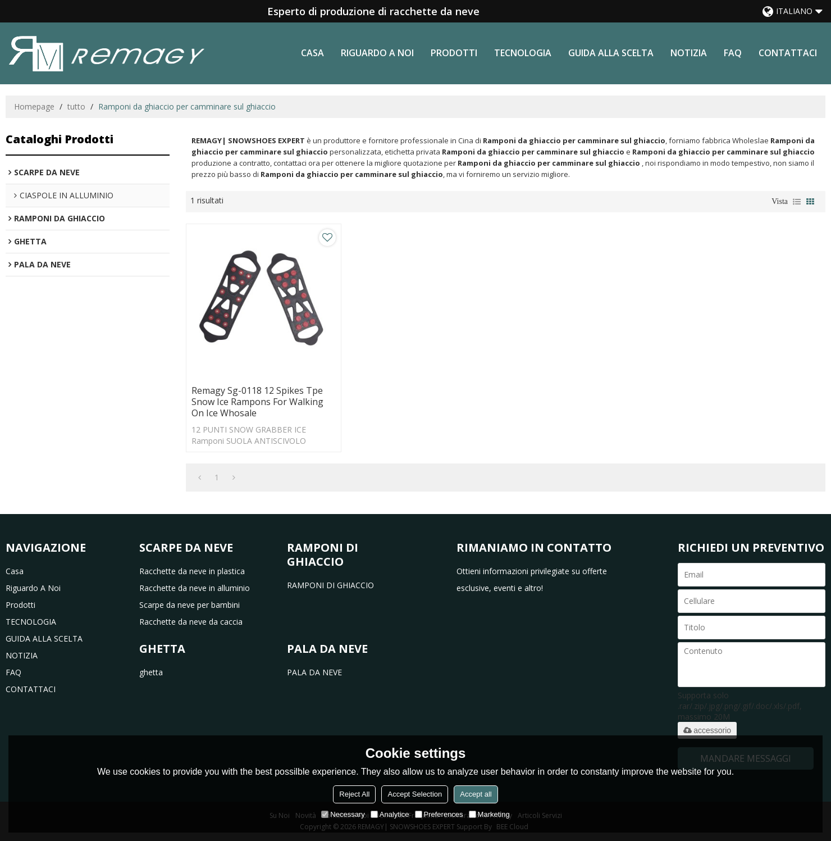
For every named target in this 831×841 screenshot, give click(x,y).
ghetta (151, 672)
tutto (76, 106)
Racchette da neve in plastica (192, 571)
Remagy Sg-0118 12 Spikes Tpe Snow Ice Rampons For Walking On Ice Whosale (257, 402)
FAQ (733, 53)
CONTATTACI (788, 53)
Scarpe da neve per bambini (189, 604)
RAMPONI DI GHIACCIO (330, 585)
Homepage (34, 106)
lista (796, 201)
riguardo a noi (377, 53)
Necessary (342, 814)
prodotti (454, 53)
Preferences (439, 814)
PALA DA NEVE (314, 672)
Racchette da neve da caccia (191, 621)
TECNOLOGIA (522, 53)
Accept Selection (414, 794)
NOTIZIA (688, 53)
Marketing (489, 814)
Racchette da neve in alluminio (194, 588)
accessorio (707, 730)
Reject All (354, 794)
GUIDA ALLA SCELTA (611, 53)
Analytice (390, 814)
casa (312, 53)
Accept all (475, 794)
